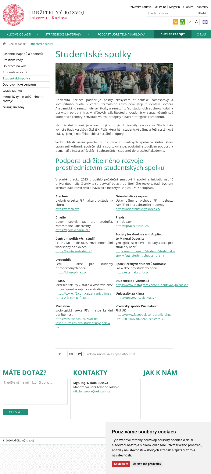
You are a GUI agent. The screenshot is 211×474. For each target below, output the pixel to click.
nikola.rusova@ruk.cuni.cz (91, 391)
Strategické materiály (63, 34)
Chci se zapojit (173, 34)
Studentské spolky (16, 78)
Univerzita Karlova (140, 7)
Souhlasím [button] (121, 464)
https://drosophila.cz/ (71, 272)
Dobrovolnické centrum (19, 84)
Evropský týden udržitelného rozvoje (23, 99)
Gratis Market (12, 91)
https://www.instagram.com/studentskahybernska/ (152, 285)
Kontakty (202, 7)
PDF (61, 354)
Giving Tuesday (13, 107)
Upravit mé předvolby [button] (147, 464)
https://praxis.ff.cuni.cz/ (132, 226)
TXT (71, 354)
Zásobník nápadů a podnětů (23, 54)
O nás (201, 34)
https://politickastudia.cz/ (74, 251)
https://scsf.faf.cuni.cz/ (132, 272)
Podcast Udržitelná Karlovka (121, 34)
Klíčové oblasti (19, 34)
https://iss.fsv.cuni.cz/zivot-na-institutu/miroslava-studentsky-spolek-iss (83, 323)
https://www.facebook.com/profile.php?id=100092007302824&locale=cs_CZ (143, 317)
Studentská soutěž (16, 72)
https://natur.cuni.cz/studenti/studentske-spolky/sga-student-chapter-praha (145, 253)
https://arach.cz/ (67, 209)
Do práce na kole (14, 66)
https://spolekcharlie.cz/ (73, 230)
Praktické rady (13, 60)
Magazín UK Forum (181, 7)
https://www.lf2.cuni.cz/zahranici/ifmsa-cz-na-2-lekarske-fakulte (84, 295)
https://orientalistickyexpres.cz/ (138, 209)
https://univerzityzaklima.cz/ (136, 298)
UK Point (160, 7)
